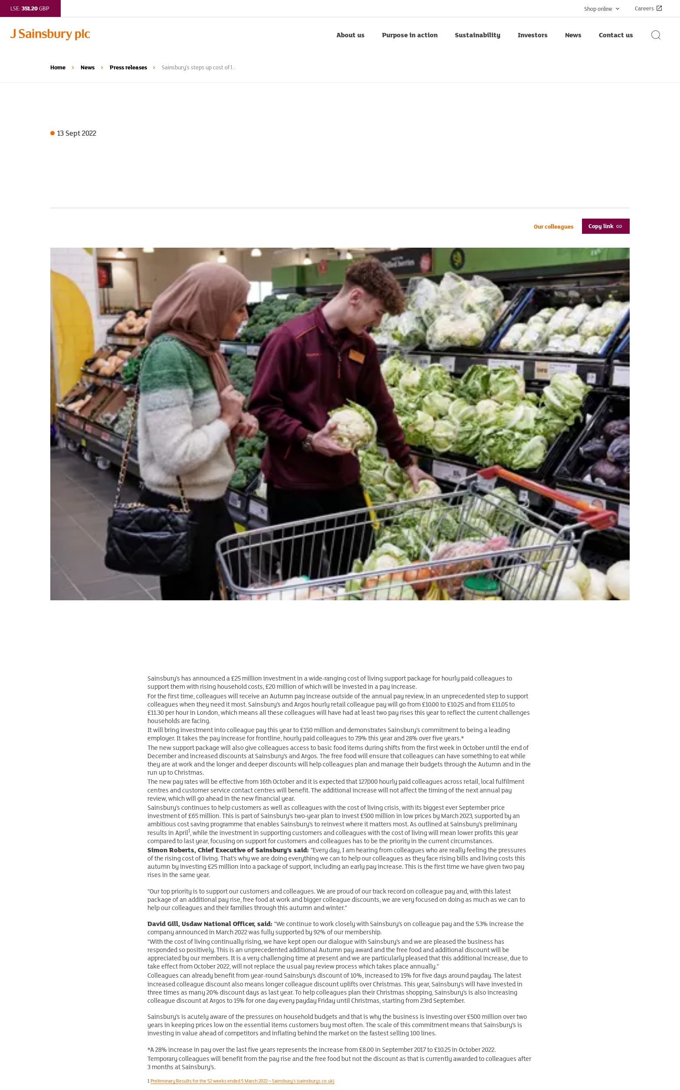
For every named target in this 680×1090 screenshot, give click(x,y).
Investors (63, 964)
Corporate (216, 924)
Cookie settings (378, 1018)
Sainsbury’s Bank (227, 1018)
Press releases (128, 67)
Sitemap (368, 978)
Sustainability (70, 951)
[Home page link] (169, 34)
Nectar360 (217, 1005)
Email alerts (67, 991)
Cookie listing (375, 1005)
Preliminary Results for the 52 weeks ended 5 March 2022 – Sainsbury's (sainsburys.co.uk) (242, 737)
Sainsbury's (219, 937)
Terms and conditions (386, 951)
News (88, 67)
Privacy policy (376, 937)
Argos (211, 951)
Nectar (212, 991)
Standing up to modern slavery (399, 924)
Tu (206, 978)
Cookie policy (375, 991)
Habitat (213, 964)
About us (62, 924)
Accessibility (374, 964)
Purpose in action (75, 937)
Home (57, 67)
